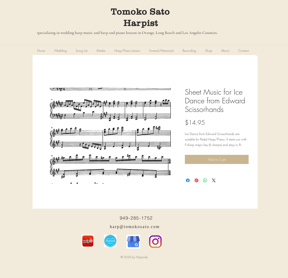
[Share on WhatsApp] (205, 180)
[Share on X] (214, 180)
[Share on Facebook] (188, 180)
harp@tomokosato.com (135, 226)
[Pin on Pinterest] (196, 180)
